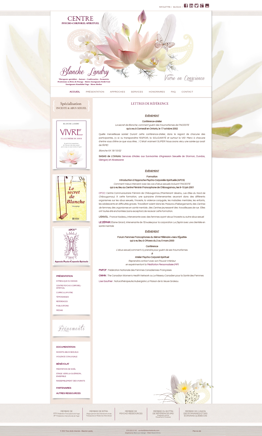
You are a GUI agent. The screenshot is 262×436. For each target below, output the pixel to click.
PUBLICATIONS (62, 306)
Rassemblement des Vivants (70, 381)
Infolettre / (165, 7)
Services (137, 92)
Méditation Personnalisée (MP (162, 264)
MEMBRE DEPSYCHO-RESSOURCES (130, 412)
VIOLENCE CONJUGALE (66, 357)
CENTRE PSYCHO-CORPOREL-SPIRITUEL (68, 287)
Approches (117, 92)
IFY (55, 416)
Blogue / (177, 7)
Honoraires (157, 92)
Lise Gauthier (106, 281)
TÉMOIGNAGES (62, 297)
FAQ (173, 92)
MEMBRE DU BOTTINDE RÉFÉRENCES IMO (163, 412)
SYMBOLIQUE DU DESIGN (66, 281)
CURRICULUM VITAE (64, 292)
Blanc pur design (140, 433)
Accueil (75, 92)
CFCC (102, 193)
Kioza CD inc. (156, 433)
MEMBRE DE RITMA (98, 411)
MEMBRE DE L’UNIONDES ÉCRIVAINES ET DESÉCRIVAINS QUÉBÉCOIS (195, 413)
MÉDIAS (59, 310)
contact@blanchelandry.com (148, 430)
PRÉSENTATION (95, 92)
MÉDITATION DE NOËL (66, 369)
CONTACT (187, 92)
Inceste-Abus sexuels (67, 352)
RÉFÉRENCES (62, 301)
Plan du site (197, 431)
